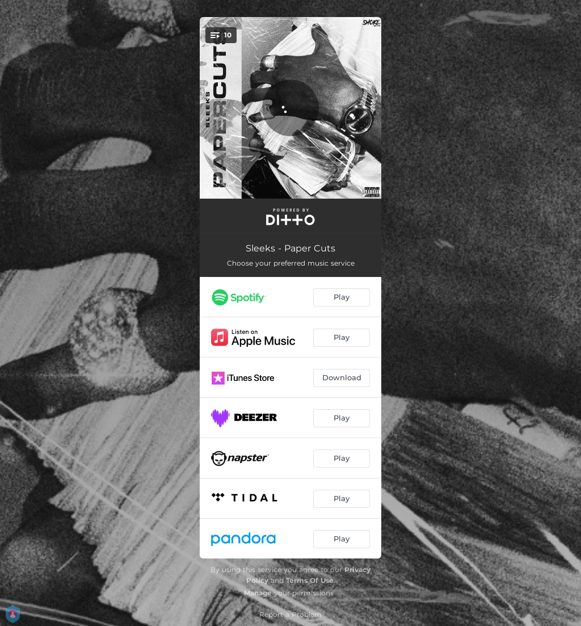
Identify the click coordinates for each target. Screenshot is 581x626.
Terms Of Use (310, 580)
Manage (258, 593)
